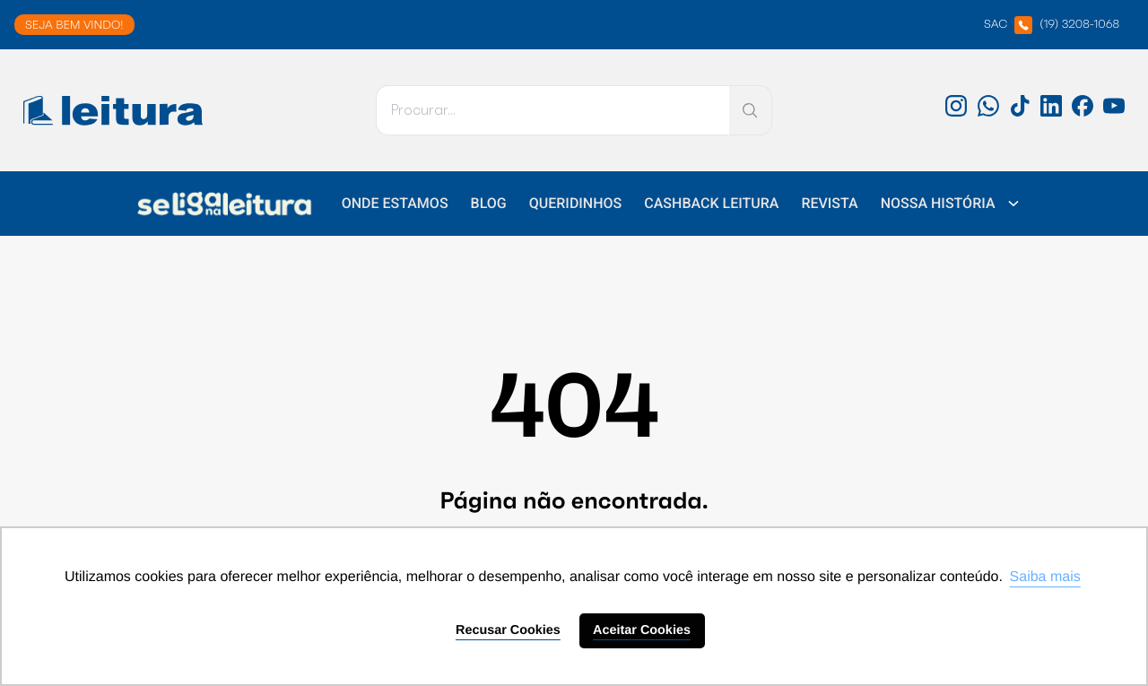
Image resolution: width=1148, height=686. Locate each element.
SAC (1051, 25)
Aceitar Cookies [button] (642, 630)
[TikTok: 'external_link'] (1020, 112)
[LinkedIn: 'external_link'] (1051, 112)
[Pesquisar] (552, 110)
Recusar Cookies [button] (508, 630)
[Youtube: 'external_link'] (1114, 112)
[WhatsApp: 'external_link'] (988, 112)
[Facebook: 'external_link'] (1082, 112)
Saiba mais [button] (1045, 577)
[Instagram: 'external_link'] (956, 112)
